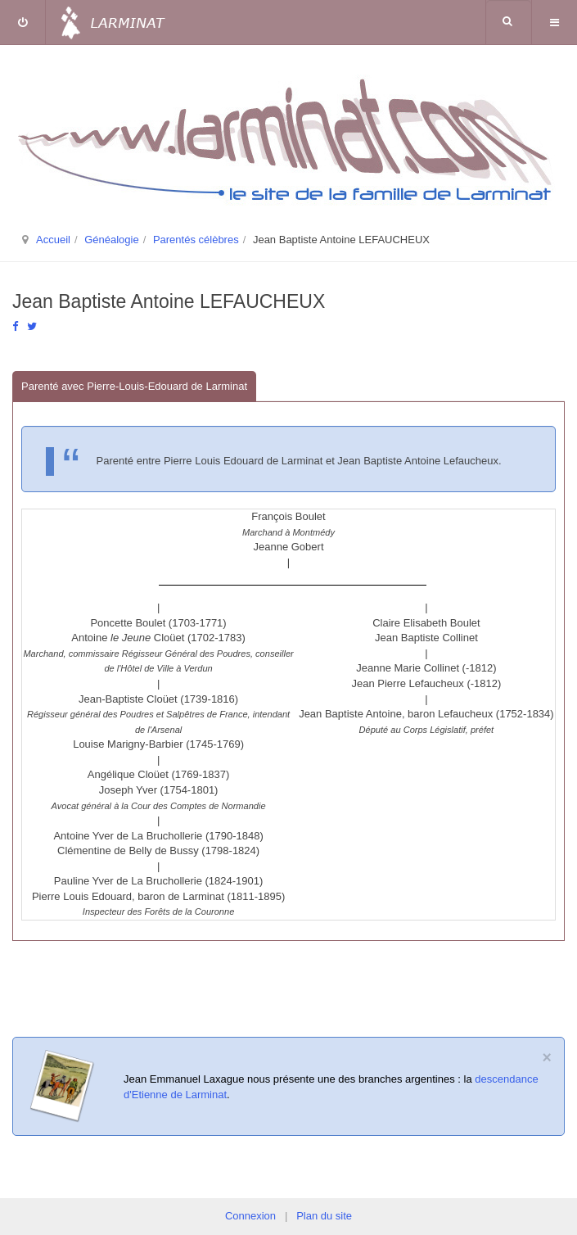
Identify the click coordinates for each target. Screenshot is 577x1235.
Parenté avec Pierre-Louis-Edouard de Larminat (134, 386)
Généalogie (111, 239)
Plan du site (324, 1216)
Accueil (53, 239)
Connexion (250, 1216)
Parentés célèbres (196, 239)
